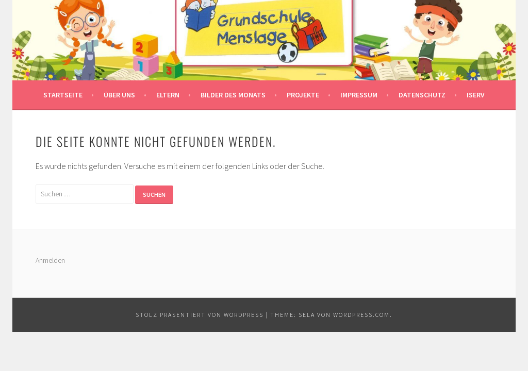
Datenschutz (422, 94)
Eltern (167, 94)
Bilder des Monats (233, 94)
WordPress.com (361, 314)
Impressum (358, 94)
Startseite (62, 94)
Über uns (119, 94)
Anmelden (50, 260)
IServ (476, 94)
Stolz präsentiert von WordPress (199, 314)
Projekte (303, 94)
